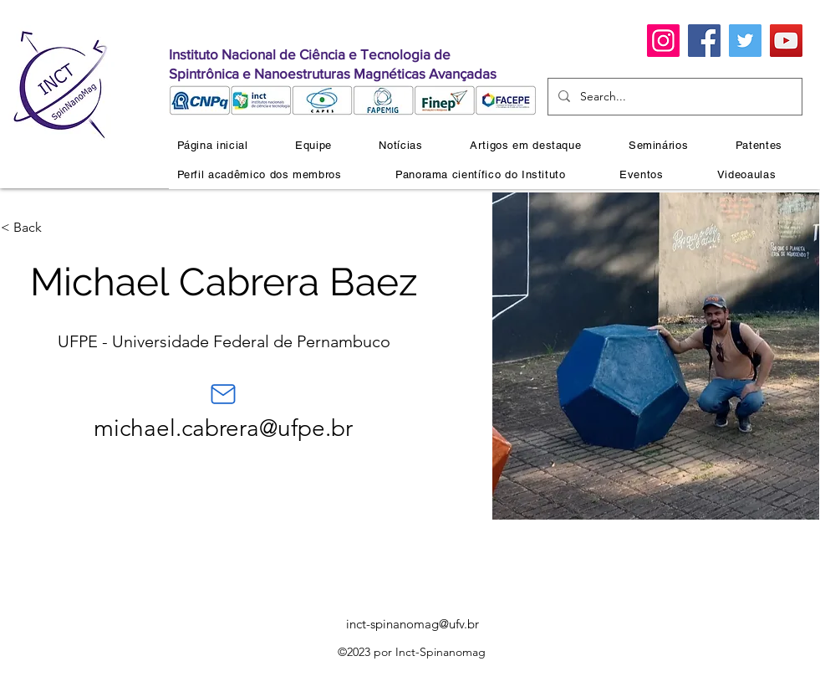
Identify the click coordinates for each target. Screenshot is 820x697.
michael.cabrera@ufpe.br (223, 428)
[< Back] (33, 227)
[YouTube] (786, 40)
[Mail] (223, 394)
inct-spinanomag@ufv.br (412, 624)
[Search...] (673, 97)
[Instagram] (663, 40)
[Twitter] (745, 40)
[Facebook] (704, 40)
